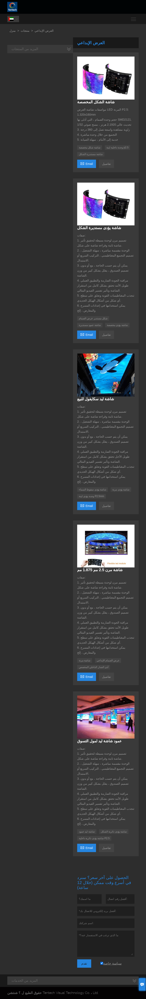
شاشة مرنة (84, 660)
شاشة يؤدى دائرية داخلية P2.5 (94, 838)
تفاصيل (106, 163)
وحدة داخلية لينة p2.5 (117, 147)
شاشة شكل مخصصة (89, 147)
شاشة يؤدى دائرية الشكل (114, 831)
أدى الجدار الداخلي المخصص (93, 667)
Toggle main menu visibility (134, 17)
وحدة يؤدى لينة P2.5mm (91, 496)
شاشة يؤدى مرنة (120, 489)
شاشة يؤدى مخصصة (117, 325)
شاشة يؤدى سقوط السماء (92, 489)
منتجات (25, 30)
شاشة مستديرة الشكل (91, 154)
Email (86, 163)
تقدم (84, 963)
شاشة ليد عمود (87, 831)
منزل (12, 30)
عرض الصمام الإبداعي (108, 660)
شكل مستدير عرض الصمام (93, 318)
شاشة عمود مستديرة (90, 325)
